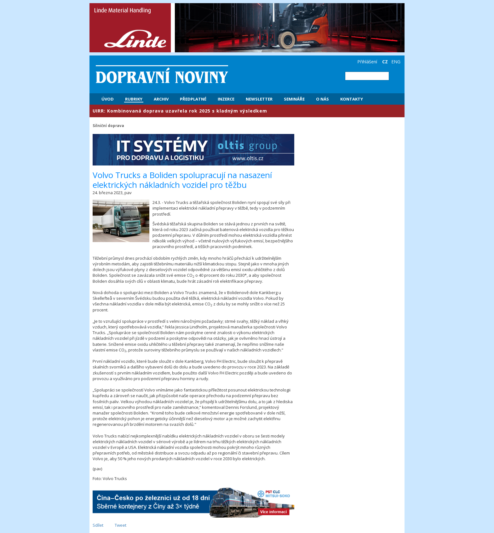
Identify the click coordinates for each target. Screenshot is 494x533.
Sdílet (98, 525)
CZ (385, 62)
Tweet (120, 525)
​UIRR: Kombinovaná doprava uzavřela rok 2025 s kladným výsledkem (180, 111)
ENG (395, 62)
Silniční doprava (108, 125)
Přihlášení (367, 62)
